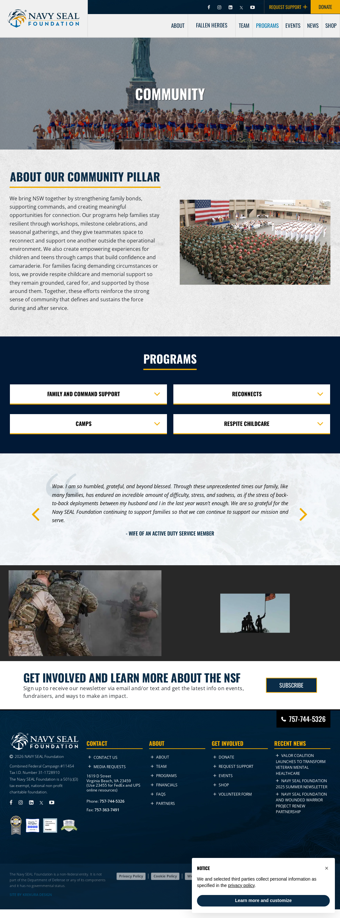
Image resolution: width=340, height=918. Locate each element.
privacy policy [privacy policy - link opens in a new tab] (241, 885)
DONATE (325, 6)
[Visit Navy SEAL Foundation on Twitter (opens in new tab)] (242, 7)
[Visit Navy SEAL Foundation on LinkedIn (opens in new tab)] (231, 7)
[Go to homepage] (43, 13)
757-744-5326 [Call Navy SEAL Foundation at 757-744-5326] (307, 719)
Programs (164, 775)
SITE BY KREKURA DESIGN (31, 894)
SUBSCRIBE (291, 685)
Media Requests (107, 766)
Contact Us (102, 757)
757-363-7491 (106, 810)
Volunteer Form (232, 794)
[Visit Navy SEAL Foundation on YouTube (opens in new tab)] (252, 7)
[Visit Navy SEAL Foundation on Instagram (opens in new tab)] (219, 7)
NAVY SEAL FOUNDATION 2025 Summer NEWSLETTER (301, 783)
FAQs (158, 794)
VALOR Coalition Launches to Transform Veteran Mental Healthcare (301, 764)
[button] (326, 868)
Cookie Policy (165, 876)
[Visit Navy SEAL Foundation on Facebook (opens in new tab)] (209, 7)
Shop (221, 785)
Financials (164, 785)
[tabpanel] (170, 511)
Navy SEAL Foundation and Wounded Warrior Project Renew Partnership (301, 802)
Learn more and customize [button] (263, 900)
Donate (223, 757)
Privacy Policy (131, 876)
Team (159, 766)
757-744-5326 (112, 801)
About (160, 757)
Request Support (233, 766)
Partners (163, 803)
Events (223, 775)
